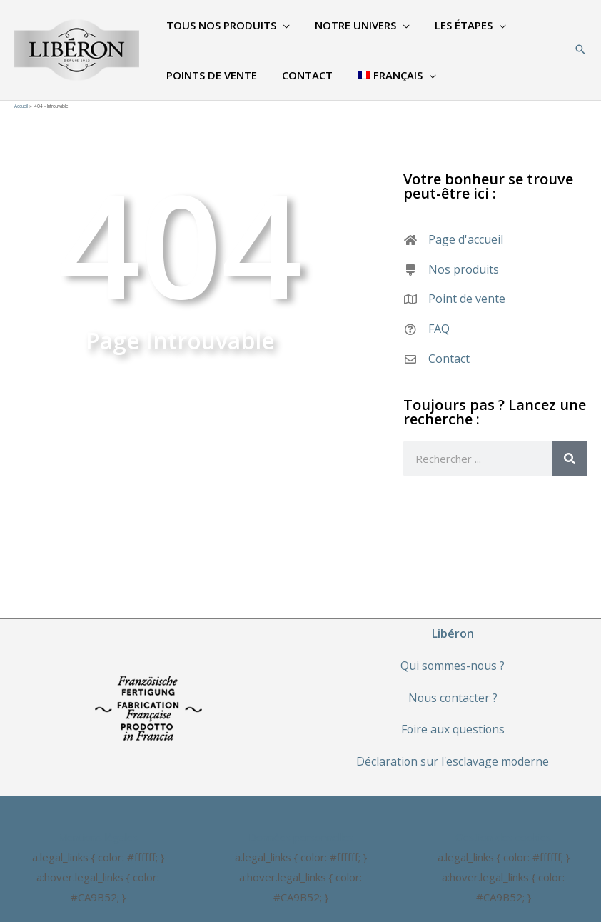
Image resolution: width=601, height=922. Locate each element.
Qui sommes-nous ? (452, 665)
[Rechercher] (569, 458)
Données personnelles (301, 837)
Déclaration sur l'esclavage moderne (452, 761)
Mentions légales (98, 837)
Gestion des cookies (503, 837)
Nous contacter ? (453, 698)
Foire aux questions (452, 729)
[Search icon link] (580, 50)
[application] (281, 25)
